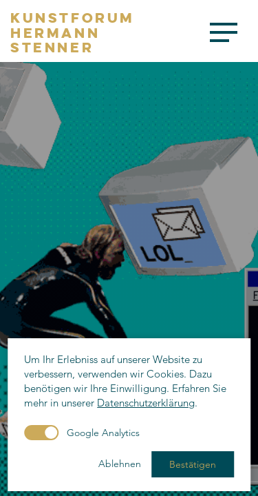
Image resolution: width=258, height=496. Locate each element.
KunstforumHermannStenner (72, 32)
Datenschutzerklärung (146, 402)
